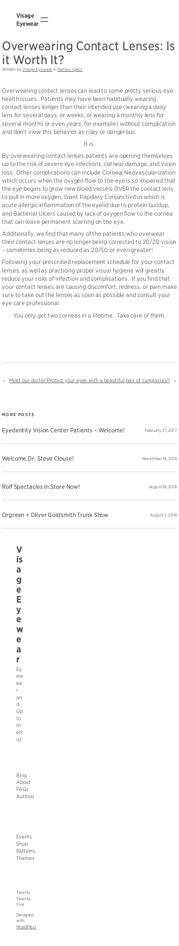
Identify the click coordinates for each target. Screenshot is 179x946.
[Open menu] (44, 19)
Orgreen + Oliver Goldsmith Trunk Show (55, 515)
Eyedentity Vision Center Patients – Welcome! (63, 430)
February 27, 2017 (161, 430)
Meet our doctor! (27, 380)
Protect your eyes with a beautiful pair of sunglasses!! (108, 380)
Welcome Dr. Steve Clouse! (38, 458)
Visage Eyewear (37, 69)
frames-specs (70, 69)
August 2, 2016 (163, 515)
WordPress (26, 926)
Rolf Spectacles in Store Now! (41, 487)
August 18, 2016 (163, 486)
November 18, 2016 (159, 458)
